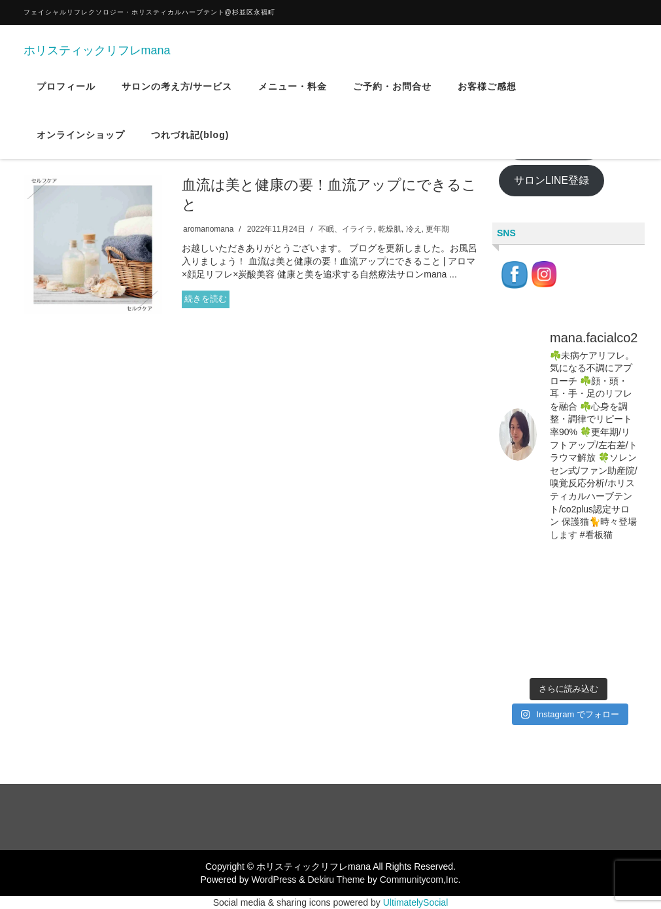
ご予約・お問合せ (392, 97)
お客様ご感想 (487, 97)
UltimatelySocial (416, 902)
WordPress (273, 879)
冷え (414, 229)
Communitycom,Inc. (420, 879)
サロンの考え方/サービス (177, 97)
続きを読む (205, 299)
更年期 (437, 229)
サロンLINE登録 (551, 180)
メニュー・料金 (292, 97)
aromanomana (208, 229)
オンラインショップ (81, 146)
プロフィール (66, 97)
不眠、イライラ (345, 229)
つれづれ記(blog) (190, 146)
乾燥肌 (389, 229)
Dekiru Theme (336, 879)
